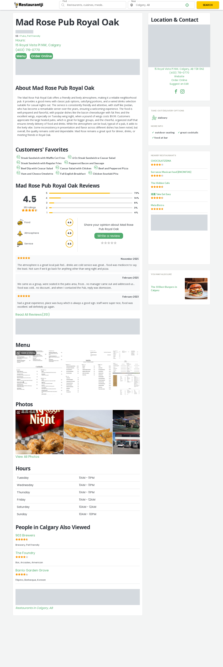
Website (179, 76)
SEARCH (208, 5)
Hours (20, 40)
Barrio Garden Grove (32, 570)
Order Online (41, 56)
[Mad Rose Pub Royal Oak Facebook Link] (176, 91)
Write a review (108, 236)
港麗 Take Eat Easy (161, 194)
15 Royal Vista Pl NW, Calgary (38, 45)
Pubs (23, 36)
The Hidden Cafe (160, 183)
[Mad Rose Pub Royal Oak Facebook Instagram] (182, 91)
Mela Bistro (157, 205)
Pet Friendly (33, 36)
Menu (21, 56)
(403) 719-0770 (27, 50)
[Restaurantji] (28, 5)
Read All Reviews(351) (32, 314)
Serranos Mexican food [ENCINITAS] (171, 172)
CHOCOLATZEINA (161, 160)
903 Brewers (25, 535)
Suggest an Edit (179, 84)
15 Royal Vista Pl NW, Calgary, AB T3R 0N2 (179, 69)
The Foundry (25, 553)
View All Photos (27, 456)
